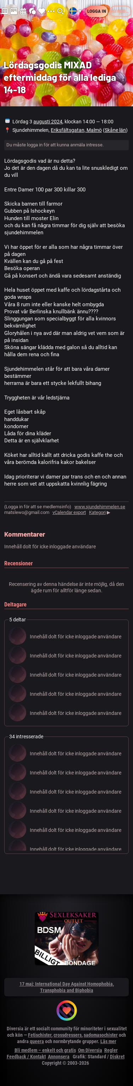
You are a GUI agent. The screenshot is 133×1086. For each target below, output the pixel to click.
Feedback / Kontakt (26, 1056)
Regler (111, 1050)
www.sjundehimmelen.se (99, 506)
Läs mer (108, 1041)
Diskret (117, 1056)
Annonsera (59, 1056)
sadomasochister (101, 1035)
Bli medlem (121, 11)
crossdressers (68, 1035)
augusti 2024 (47, 121)
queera (37, 1041)
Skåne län (115, 130)
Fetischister (39, 1035)
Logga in (96, 11)
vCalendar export (69, 512)
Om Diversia (90, 1050)
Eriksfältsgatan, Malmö (76, 130)
